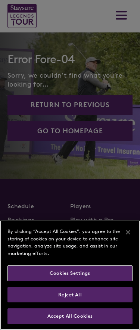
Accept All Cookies (70, 316)
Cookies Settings (70, 273)
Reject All (69, 295)
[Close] (128, 232)
